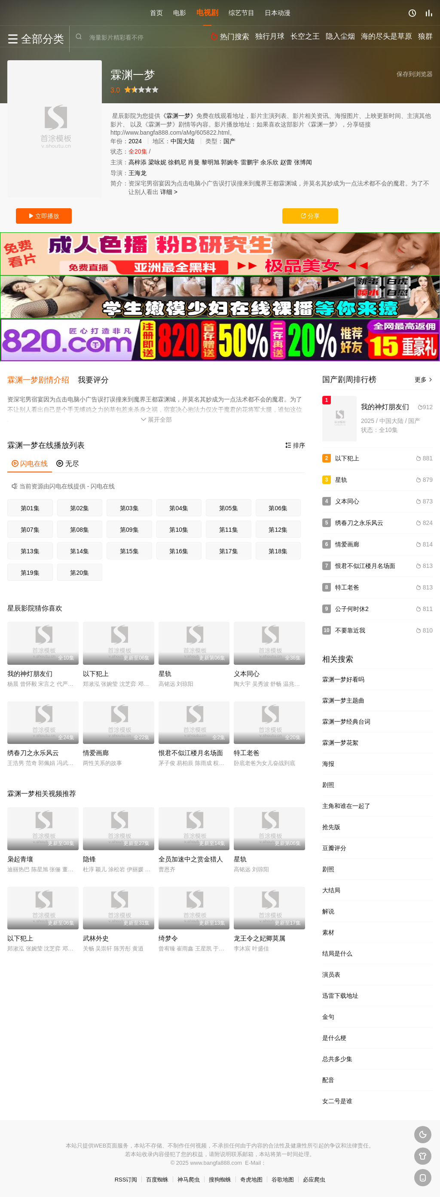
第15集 (129, 548)
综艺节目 (241, 12)
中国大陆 (183, 141)
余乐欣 (269, 162)
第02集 (79, 505)
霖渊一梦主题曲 (343, 700)
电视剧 (207, 13)
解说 (328, 911)
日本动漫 (277, 12)
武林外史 (96, 935)
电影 (179, 12)
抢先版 (331, 827)
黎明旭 (211, 162)
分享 (310, 216)
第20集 (79, 570)
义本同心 (247, 671)
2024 (135, 141)
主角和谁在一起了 (346, 805)
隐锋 (89, 856)
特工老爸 (247, 750)
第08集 (79, 527)
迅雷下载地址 (340, 995)
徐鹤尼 (177, 162)
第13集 (30, 548)
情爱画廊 (96, 750)
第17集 (228, 548)
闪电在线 (30, 461)
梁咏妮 (157, 162)
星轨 (165, 671)
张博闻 (303, 162)
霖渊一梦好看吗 (343, 679)
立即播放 (43, 216)
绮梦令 (168, 935)
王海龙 (137, 173)
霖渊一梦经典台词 (346, 721)
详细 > (168, 191)
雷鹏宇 (250, 162)
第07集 (30, 527)
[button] (42, 378)
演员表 (331, 974)
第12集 (278, 527)
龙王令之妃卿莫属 (259, 935)
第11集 (228, 527)
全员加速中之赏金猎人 (191, 856)
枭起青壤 (20, 856)
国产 (229, 141)
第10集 (178, 527)
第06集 (278, 505)
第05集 (228, 505)
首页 (156, 12)
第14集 (79, 548)
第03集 (129, 505)
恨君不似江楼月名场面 (191, 750)
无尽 (67, 461)
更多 (424, 379)
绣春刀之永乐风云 (33, 750)
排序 (295, 442)
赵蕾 (286, 162)
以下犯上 (96, 671)
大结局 (331, 890)
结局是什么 (337, 953)
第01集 (30, 505)
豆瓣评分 (334, 848)
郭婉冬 (230, 162)
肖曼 (194, 162)
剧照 (328, 784)
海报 (328, 763)
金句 (328, 1016)
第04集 (178, 505)
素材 (328, 932)
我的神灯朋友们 (29, 671)
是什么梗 (334, 1037)
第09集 (129, 527)
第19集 (30, 570)
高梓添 (137, 162)
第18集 (278, 548)
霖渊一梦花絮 (340, 742)
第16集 (178, 548)
